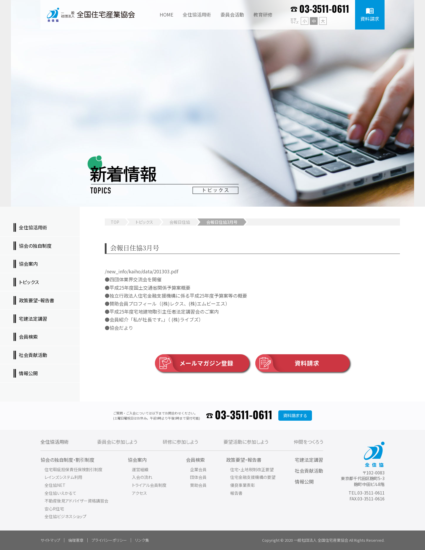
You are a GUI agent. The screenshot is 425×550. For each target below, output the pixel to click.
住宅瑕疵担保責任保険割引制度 (73, 469)
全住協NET (55, 485)
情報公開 (304, 481)
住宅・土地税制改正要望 (252, 469)
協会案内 (137, 459)
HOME (166, 14)
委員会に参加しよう (117, 441)
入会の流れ (142, 477)
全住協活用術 (54, 441)
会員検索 (195, 459)
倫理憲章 (76, 540)
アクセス (139, 493)
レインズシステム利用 (63, 477)
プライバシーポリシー (109, 540)
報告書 (236, 493)
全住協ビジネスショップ (65, 516)
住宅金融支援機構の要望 (252, 477)
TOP (115, 222)
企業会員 (198, 469)
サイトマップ (50, 540)
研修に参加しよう (180, 441)
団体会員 (198, 477)
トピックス (144, 222)
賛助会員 (198, 485)
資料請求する (295, 415)
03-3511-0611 (324, 9)
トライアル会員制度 (149, 485)
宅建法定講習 (309, 459)
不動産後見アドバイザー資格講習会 (76, 501)
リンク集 (142, 540)
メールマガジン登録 (194, 363)
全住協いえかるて (60, 493)
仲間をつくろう (308, 441)
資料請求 (287, 363)
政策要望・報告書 (243, 459)
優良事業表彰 (242, 485)
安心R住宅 (54, 509)
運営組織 (140, 469)
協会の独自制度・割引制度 (67, 459)
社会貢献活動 (309, 470)
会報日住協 (179, 222)
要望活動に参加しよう (245, 441)
